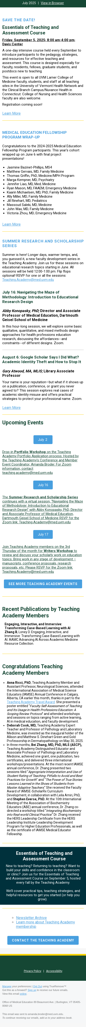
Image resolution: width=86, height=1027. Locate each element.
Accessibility (54, 971)
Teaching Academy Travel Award (31, 702)
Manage (6, 986)
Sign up (32, 990)
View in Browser (52, 3)
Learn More (11, 113)
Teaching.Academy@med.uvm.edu (28, 280)
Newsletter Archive (31, 918)
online (23, 993)
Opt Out (37, 986)
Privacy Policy (32, 971)
